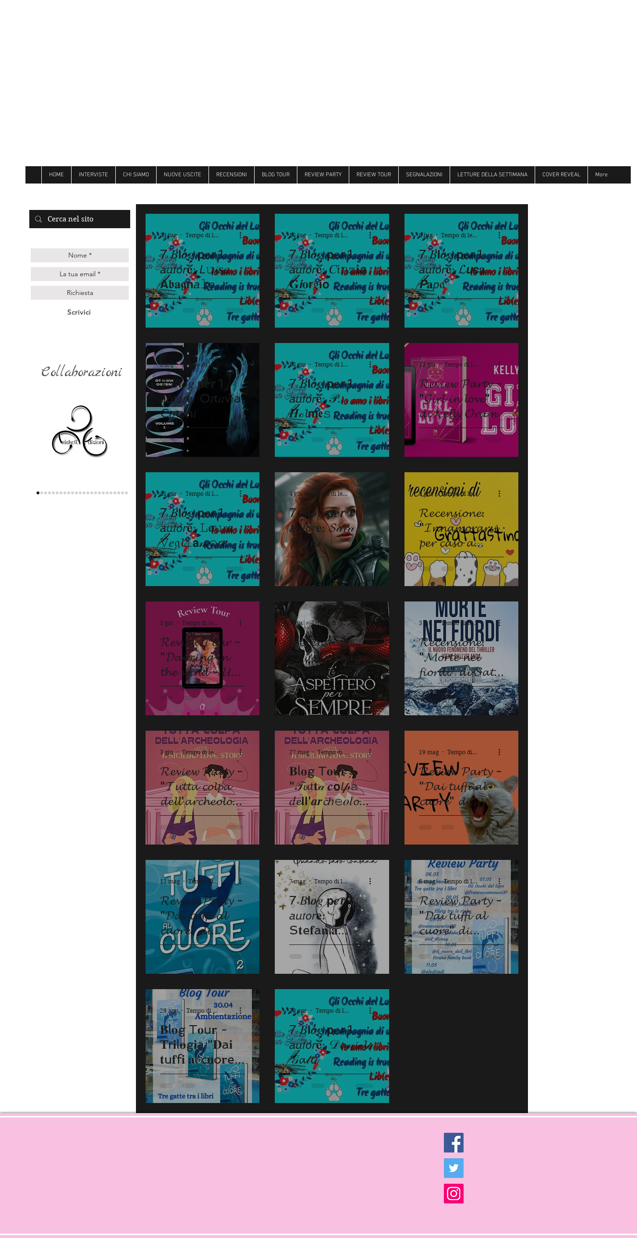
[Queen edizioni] (45, 492)
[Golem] (122, 492)
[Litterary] (84, 492)
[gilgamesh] (53, 492)
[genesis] (49, 492)
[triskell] (38, 492)
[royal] (114, 492)
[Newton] (107, 492)
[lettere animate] (41, 492)
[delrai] (64, 492)
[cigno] (76, 492)
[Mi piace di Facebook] (558, 192)
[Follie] (91, 492)
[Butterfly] (87, 492)
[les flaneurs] (57, 492)
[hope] (72, 492)
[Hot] (103, 492)
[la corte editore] (61, 492)
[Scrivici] (79, 312)
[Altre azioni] (243, 235)
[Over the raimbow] (80, 492)
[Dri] (99, 492)
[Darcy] (68, 492)
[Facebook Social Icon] (454, 1142)
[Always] (95, 492)
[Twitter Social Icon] (454, 1168)
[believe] (111, 492)
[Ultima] (118, 492)
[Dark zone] (126, 492)
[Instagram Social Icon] (454, 1193)
